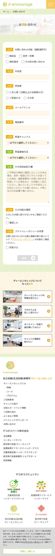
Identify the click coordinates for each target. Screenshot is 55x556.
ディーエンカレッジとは (14, 383)
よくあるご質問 (10, 415)
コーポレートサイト (12, 440)
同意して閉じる (27, 551)
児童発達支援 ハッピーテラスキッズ (20, 452)
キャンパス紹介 (10, 403)
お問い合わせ (9, 424)
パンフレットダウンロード (15, 419)
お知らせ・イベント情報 (14, 407)
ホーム (6, 11)
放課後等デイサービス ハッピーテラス (21, 448)
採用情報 (7, 460)
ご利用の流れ (9, 411)
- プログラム (11, 395)
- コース (9, 391)
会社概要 (7, 435)
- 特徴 (8, 387)
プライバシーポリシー (22, 239)
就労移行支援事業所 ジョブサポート (20, 456)
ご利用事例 (8, 399)
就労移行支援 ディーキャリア (16, 444)
